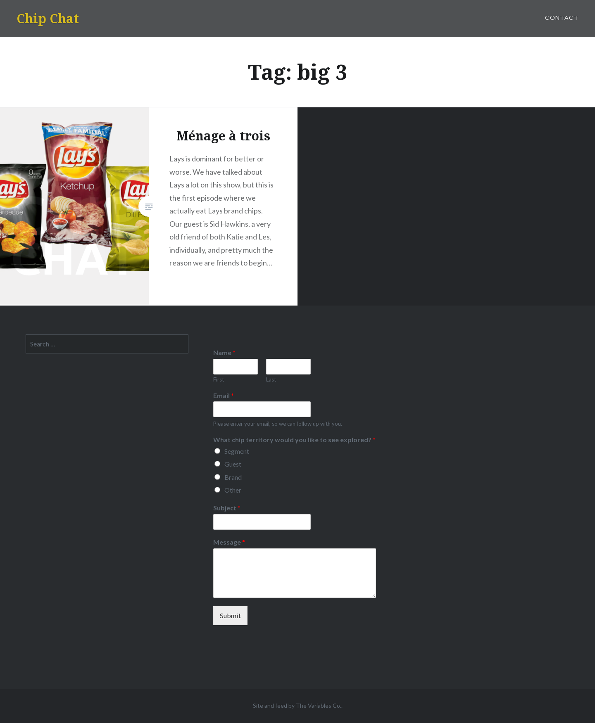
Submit (230, 615)
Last (271, 379)
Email (223, 395)
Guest (232, 464)
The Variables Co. (318, 705)
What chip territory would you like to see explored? (294, 439)
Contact (561, 17)
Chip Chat (48, 18)
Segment (236, 451)
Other (232, 490)
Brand (233, 477)
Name (224, 352)
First (218, 379)
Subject (226, 508)
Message (229, 542)
